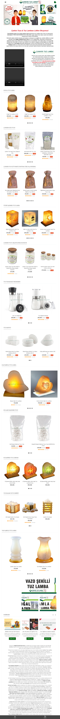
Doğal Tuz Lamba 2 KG (30, 114)
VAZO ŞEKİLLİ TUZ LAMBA (9, 531)
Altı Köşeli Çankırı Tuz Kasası (12, 517)
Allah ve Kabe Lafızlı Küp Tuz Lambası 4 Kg (30, 230)
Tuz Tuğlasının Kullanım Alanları (47, 631)
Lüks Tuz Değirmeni (16, 315)
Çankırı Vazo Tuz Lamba (16, 566)
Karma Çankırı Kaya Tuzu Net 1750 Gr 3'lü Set (47, 267)
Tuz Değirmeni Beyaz (43, 315)
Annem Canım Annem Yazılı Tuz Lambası (47, 230)
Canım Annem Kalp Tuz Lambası (44, 401)
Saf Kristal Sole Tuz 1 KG (30, 151)
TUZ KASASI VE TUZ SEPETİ (11, 493)
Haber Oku (12, 638)
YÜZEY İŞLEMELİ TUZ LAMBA (12, 205)
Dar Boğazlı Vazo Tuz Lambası (44, 566)
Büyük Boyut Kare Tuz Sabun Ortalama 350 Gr (12, 352)
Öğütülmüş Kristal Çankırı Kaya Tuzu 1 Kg (47, 191)
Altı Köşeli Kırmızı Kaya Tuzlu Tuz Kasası (30, 517)
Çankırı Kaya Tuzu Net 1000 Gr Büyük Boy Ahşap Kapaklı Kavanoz (12, 268)
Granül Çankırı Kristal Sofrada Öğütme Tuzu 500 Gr (30, 191)
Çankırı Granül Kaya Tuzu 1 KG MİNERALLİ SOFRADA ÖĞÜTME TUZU (47, 153)
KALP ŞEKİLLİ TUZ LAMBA (9, 365)
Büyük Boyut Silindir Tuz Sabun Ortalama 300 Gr (30, 352)
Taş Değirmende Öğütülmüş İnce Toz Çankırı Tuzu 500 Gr (12, 191)
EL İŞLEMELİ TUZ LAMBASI (11, 458)
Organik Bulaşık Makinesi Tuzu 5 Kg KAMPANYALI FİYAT (43, 445)
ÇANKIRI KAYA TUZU (9, 128)
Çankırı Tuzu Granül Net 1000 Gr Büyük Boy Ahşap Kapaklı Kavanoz (30, 268)
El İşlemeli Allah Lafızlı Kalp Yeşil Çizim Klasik (12, 482)
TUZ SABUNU (7, 328)
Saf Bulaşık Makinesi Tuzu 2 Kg (17, 444)
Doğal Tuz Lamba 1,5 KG (12, 114)
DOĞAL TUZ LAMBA (9, 90)
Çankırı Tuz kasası (47, 517)
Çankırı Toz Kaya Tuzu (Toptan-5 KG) (12, 152)
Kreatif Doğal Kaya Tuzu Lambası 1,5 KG (47, 115)
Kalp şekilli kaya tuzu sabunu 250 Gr (47, 352)
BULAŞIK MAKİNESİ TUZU (11, 410)
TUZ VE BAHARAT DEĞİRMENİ (12, 282)
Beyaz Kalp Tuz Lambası (16, 401)
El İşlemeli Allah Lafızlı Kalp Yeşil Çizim (47, 482)
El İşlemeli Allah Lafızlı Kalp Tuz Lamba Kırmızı (30, 482)
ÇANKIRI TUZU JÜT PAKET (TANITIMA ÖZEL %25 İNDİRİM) (20, 167)
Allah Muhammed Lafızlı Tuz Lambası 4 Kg (12, 230)
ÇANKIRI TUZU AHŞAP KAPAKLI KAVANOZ (15, 243)
